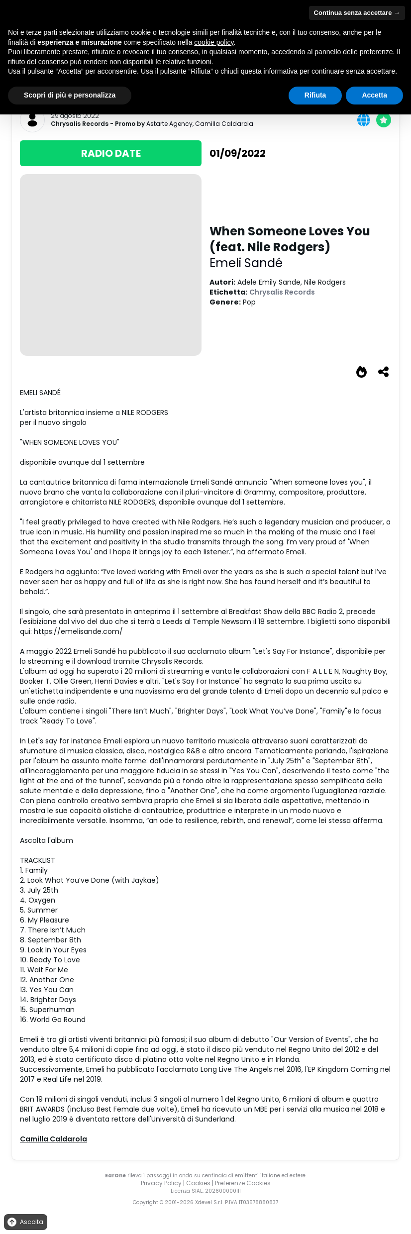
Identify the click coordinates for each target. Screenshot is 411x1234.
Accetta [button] (374, 95)
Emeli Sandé (246, 263)
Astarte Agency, (170, 123)
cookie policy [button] (213, 42)
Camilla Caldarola (224, 123)
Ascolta (24, 1222)
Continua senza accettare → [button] (357, 12)
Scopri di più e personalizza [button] (69, 95)
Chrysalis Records (79, 124)
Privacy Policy (161, 1183)
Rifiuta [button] (315, 95)
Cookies (198, 1183)
